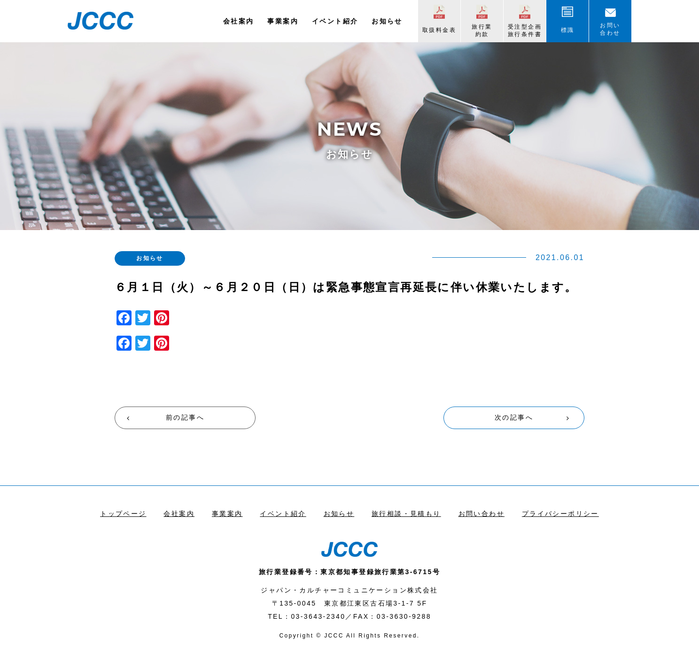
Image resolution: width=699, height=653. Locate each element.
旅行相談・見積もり (406, 513)
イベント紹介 (335, 21)
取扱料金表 (439, 30)
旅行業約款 (482, 30)
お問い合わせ (610, 29)
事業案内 (282, 21)
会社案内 (238, 21)
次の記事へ (514, 417)
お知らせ (387, 21)
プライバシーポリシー (560, 513)
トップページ (123, 513)
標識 (568, 30)
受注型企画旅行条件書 (525, 30)
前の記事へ (185, 417)
